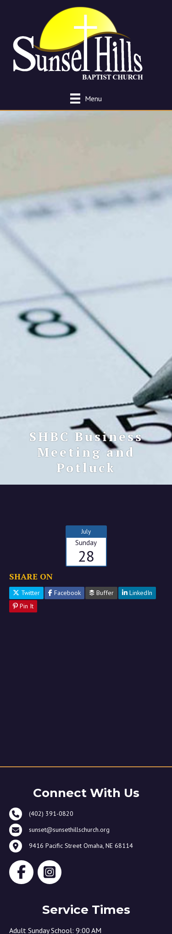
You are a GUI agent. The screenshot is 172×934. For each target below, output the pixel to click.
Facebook (64, 593)
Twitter (26, 593)
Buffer (101, 593)
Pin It (23, 606)
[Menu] (86, 98)
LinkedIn (137, 593)
